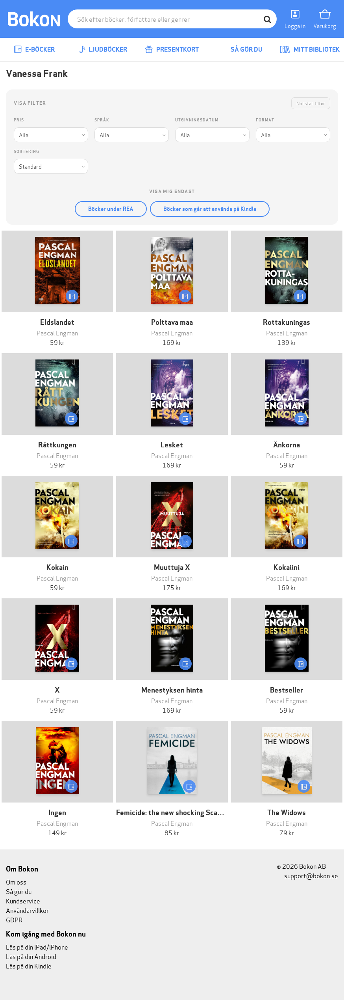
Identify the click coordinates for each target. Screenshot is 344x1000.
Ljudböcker (103, 49)
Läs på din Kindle (29, 965)
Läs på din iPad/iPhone (37, 946)
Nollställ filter (310, 103)
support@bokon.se (307, 875)
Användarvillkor (27, 909)
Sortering (26, 151)
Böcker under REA (110, 208)
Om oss (16, 881)
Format (265, 120)
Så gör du (241, 49)
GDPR (14, 919)
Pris (19, 120)
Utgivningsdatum (196, 120)
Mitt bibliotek (310, 49)
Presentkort (172, 49)
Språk (101, 120)
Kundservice (23, 900)
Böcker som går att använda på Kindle (209, 208)
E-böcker (34, 49)
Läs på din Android (31, 956)
